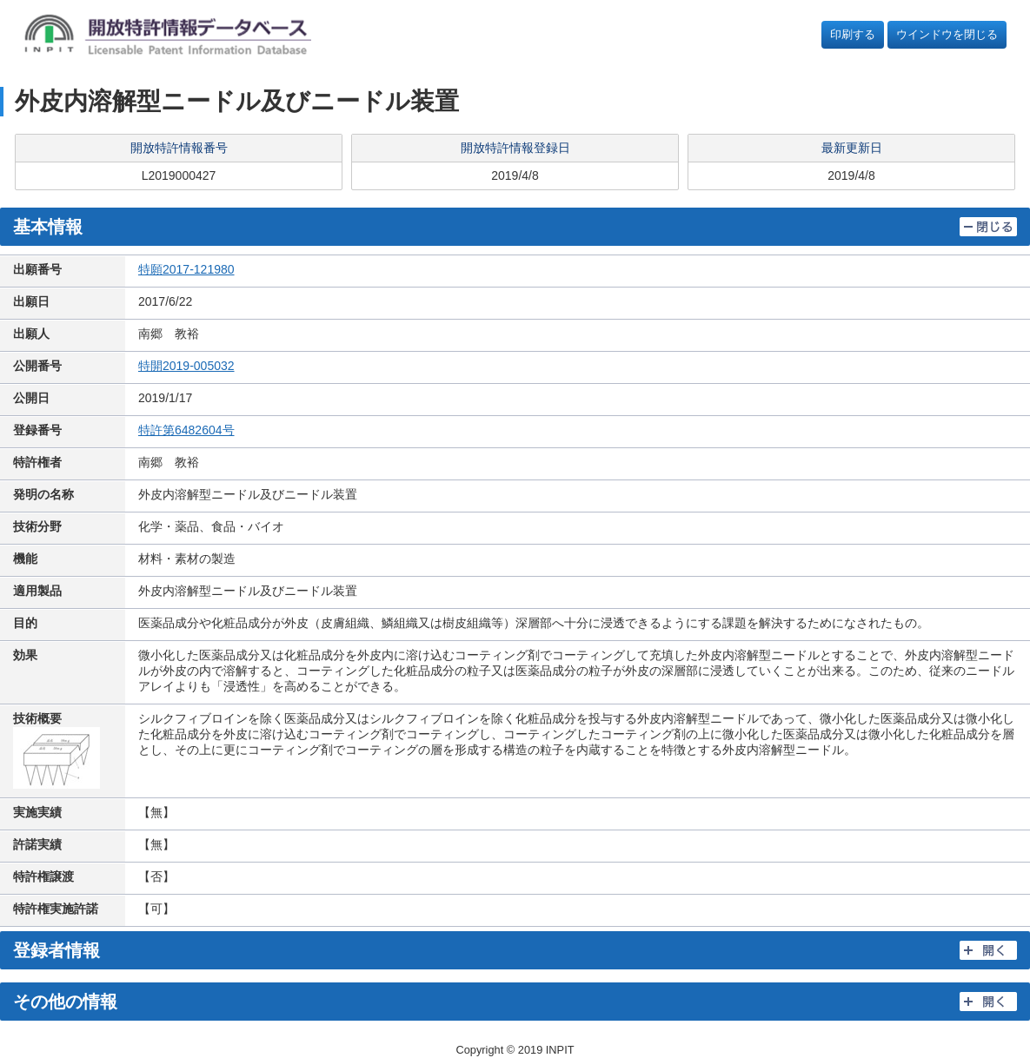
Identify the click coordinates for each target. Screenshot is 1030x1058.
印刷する (852, 34)
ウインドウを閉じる (947, 34)
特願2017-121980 (186, 269)
